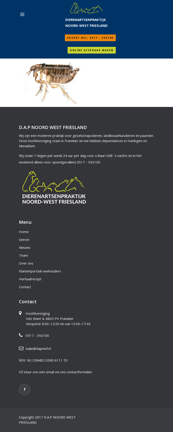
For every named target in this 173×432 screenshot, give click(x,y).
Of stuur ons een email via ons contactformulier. (56, 372)
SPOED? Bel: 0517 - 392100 (90, 37)
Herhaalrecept (30, 279)
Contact (25, 287)
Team (23, 255)
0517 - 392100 (88, 162)
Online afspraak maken (92, 50)
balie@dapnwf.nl (38, 348)
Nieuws (24, 247)
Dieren (24, 239)
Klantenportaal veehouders (40, 271)
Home (24, 231)
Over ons (26, 263)
